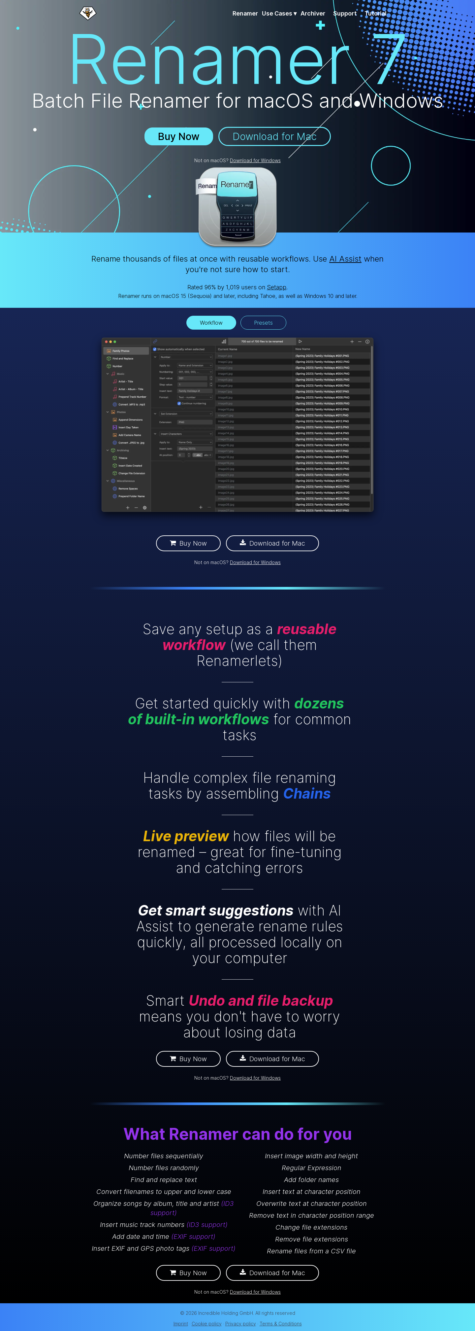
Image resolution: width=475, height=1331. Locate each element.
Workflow (211, 322)
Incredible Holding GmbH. (226, 1313)
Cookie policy (207, 1323)
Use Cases (279, 13)
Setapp (276, 287)
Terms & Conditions (281, 1323)
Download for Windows (255, 160)
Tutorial (375, 13)
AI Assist (345, 259)
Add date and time (163, 1237)
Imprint (181, 1323)
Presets (263, 322)
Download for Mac (275, 136)
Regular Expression (311, 1168)
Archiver (313, 13)
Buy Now (179, 136)
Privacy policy (240, 1323)
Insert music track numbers (164, 1225)
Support (345, 13)
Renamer (245, 13)
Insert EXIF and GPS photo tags (164, 1248)
